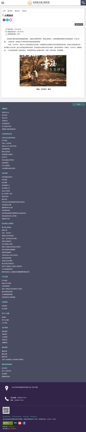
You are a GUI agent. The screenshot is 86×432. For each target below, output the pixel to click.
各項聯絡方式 (6, 188)
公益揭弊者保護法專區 (8, 168)
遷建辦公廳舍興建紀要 (9, 129)
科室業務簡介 (6, 123)
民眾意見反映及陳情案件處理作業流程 (13, 202)
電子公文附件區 (6, 371)
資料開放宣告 (33, 416)
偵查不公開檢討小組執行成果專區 (12, 266)
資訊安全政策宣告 (17, 416)
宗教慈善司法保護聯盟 (8, 297)
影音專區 (4, 368)
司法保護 (5, 276)
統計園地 (5, 327)
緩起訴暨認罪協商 (7, 291)
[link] (4, 20)
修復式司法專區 (6, 283)
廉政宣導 (4, 356)
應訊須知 (4, 199)
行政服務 (4, 337)
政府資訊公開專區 (7, 223)
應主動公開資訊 (6, 227)
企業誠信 (24, 11)
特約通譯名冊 (6, 210)
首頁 (4, 11)
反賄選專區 (5, 163)
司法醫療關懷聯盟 (7, 294)
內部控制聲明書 (6, 258)
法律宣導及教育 (7, 134)
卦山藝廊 (4, 308)
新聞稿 (4, 317)
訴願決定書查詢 (6, 241)
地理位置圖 (26, 416)
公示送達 (4, 323)
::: (1, 1)
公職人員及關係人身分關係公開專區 (12, 359)
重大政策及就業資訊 (8, 263)
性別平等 (4, 157)
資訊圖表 (4, 373)
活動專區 (5, 302)
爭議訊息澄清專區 (7, 260)
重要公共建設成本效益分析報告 (11, 247)
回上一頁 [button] (79, 24)
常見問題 (4, 140)
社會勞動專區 (6, 286)
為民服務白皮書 (6, 205)
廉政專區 (10, 11)
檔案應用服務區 (6, 252)
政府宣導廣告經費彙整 (8, 249)
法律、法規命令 (6, 233)
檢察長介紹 (5, 112)
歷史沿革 (4, 118)
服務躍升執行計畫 (7, 207)
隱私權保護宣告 (7, 416)
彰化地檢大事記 (6, 126)
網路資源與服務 (7, 364)
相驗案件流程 (6, 218)
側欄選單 (2, 3)
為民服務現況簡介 (7, 177)
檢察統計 (4, 334)
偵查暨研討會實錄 (7, 154)
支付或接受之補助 (7, 244)
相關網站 (4, 342)
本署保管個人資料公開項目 (10, 255)
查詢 (83, 2)
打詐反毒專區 (6, 165)
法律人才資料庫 (6, 143)
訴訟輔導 (4, 182)
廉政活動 (17, 11)
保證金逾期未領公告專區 (9, 216)
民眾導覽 (4, 179)
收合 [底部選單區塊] (79, 104)
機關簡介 (5, 108)
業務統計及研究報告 (8, 235)
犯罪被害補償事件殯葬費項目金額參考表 (14, 213)
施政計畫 (4, 230)
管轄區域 (4, 120)
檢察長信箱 (5, 196)
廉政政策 (4, 351)
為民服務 (5, 173)
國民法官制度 (6, 151)
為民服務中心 (6, 185)
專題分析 (4, 339)
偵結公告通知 (6, 191)
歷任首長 (4, 115)
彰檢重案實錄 (6, 149)
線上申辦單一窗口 (7, 193)
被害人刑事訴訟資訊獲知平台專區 (12, 289)
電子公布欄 (5, 313)
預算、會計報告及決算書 (9, 238)
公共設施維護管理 (7, 269)
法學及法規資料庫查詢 (8, 137)
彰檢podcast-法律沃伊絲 (9, 146)
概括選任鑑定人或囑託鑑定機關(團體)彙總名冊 (15, 272)
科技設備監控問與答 (8, 160)
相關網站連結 (6, 376)
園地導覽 (4, 331)
